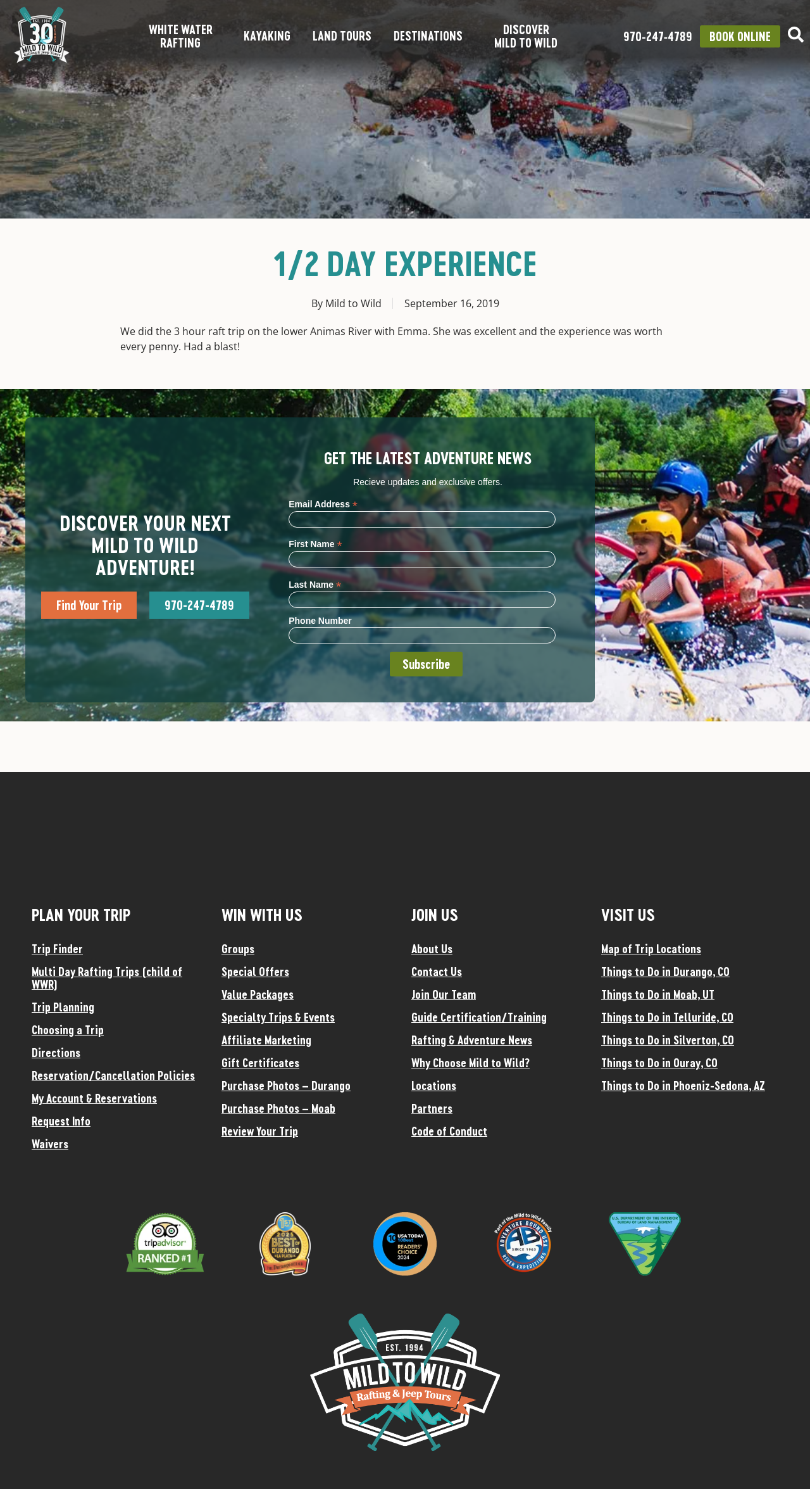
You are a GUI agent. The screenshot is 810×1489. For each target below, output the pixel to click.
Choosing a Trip (68, 1030)
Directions (56, 1053)
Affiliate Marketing (266, 1040)
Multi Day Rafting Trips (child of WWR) (107, 978)
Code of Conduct (449, 1131)
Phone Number (320, 620)
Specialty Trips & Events (278, 1017)
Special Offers (255, 972)
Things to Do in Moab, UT (657, 994)
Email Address (323, 503)
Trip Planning (63, 1007)
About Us (431, 949)
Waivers (50, 1144)
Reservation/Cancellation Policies (113, 1075)
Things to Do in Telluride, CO (667, 1017)
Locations (433, 1086)
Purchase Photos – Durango (286, 1086)
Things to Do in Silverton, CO (667, 1040)
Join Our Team (443, 994)
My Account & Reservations (94, 1098)
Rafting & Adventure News (471, 1040)
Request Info (61, 1121)
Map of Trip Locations (651, 949)
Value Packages (257, 994)
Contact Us (436, 972)
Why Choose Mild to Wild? (470, 1063)
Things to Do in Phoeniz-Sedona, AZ (683, 1086)
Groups (237, 949)
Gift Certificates (260, 1063)
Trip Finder (57, 949)
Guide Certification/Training (479, 1017)
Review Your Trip (259, 1131)
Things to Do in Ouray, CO (659, 1063)
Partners (431, 1108)
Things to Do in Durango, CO (665, 972)
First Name (315, 543)
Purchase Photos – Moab (278, 1108)
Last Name (315, 584)
